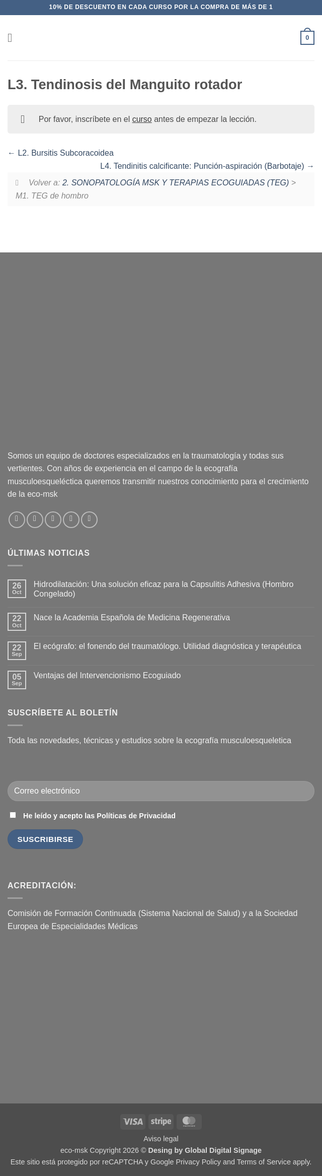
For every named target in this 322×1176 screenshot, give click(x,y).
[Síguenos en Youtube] (89, 519)
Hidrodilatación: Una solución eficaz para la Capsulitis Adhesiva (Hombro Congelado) (164, 589)
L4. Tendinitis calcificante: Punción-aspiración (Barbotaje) (207, 166)
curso (142, 119)
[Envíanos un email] (53, 519)
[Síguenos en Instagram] (35, 519)
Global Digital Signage (223, 1150)
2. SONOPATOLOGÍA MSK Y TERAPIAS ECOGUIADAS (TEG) (175, 182)
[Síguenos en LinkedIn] (71, 519)
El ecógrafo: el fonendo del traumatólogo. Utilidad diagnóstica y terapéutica (167, 646)
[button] (14, 37)
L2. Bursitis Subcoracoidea (61, 153)
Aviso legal (160, 1139)
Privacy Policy (198, 1162)
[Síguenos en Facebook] (17, 519)
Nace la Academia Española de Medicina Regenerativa (132, 617)
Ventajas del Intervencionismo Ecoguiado (107, 675)
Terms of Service (264, 1162)
